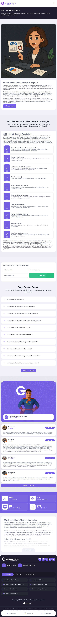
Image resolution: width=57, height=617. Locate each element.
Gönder (42, 275)
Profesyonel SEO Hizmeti (11, 593)
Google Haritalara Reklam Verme (46, 608)
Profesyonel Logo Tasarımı (39, 589)
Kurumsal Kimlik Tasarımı (11, 589)
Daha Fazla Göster (28, 370)
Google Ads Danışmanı (27, 608)
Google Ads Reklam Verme (11, 580)
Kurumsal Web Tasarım (38, 580)
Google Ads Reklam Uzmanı (21, 609)
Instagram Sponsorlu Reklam (40, 584)
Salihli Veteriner (7, 608)
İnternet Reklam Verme (10, 609)
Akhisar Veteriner (35, 608)
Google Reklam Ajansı (47, 609)
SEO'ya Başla (9, 106)
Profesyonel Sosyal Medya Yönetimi (14, 584)
